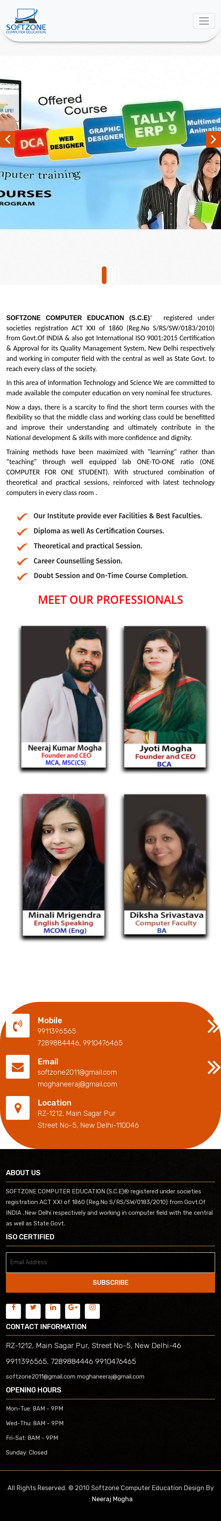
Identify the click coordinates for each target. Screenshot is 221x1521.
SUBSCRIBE (111, 1282)
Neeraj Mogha (112, 1499)
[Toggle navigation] (204, 21)
